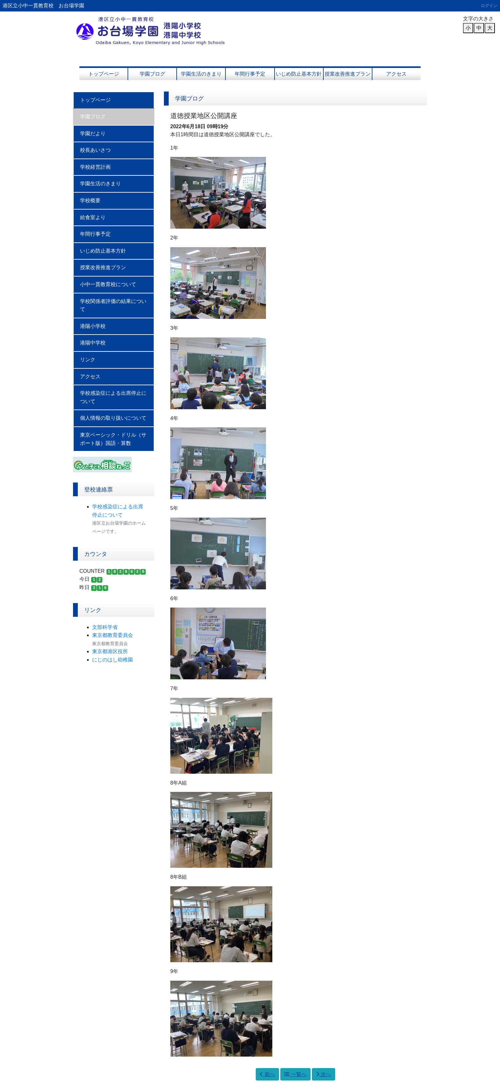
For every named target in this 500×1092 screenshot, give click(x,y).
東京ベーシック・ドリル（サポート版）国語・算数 (113, 439)
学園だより (93, 133)
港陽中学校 (93, 342)
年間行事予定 (250, 74)
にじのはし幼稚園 (112, 659)
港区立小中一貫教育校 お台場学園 (43, 5)
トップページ (103, 74)
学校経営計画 (95, 167)
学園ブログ (152, 74)
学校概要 (90, 200)
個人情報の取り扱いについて (113, 418)
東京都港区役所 (110, 651)
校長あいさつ (95, 150)
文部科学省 (105, 627)
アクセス (396, 74)
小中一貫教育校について (108, 284)
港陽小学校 (93, 326)
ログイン (489, 5)
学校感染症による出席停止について (113, 397)
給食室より (93, 217)
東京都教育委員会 (112, 635)
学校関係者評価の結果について (113, 305)
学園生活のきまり (201, 74)
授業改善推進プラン (348, 74)
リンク (87, 359)
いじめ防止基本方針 (299, 74)
